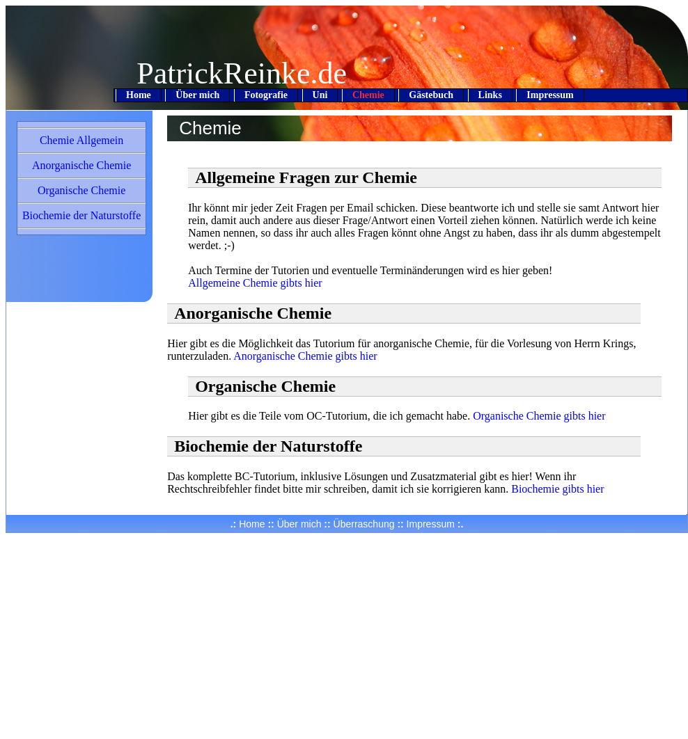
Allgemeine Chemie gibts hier (255, 283)
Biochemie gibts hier (557, 489)
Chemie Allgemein (81, 140)
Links (490, 95)
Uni (320, 95)
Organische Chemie (81, 190)
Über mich (197, 95)
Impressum (549, 95)
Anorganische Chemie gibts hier (305, 356)
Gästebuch (431, 95)
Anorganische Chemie (81, 165)
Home (138, 95)
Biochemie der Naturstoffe (81, 215)
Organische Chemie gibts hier (539, 416)
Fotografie (266, 95)
